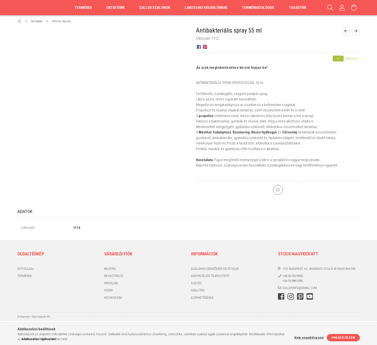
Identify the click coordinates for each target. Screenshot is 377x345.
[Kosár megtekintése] (354, 7)
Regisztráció (113, 277)
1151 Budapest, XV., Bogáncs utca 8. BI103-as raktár (318, 270)
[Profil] (342, 7)
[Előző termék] (346, 31)
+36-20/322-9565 (292, 277)
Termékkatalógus (258, 7)
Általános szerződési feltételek (215, 270)
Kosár (108, 291)
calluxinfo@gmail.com (299, 289)
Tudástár (297, 7)
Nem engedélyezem (309, 337)
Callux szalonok (154, 7)
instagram (290, 297)
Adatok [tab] (25, 211)
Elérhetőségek (202, 298)
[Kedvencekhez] (278, 190)
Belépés (110, 270)
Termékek (24, 277)
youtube (310, 297)
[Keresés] (330, 7)
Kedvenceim (113, 298)
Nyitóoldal (25, 270)
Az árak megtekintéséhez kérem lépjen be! (232, 67)
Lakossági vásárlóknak (206, 7)
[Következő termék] (356, 31)
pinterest (300, 297)
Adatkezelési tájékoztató (210, 277)
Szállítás (197, 291)
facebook (281, 297)
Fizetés (196, 284)
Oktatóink (115, 7)
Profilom (111, 284)
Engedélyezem (343, 337)
